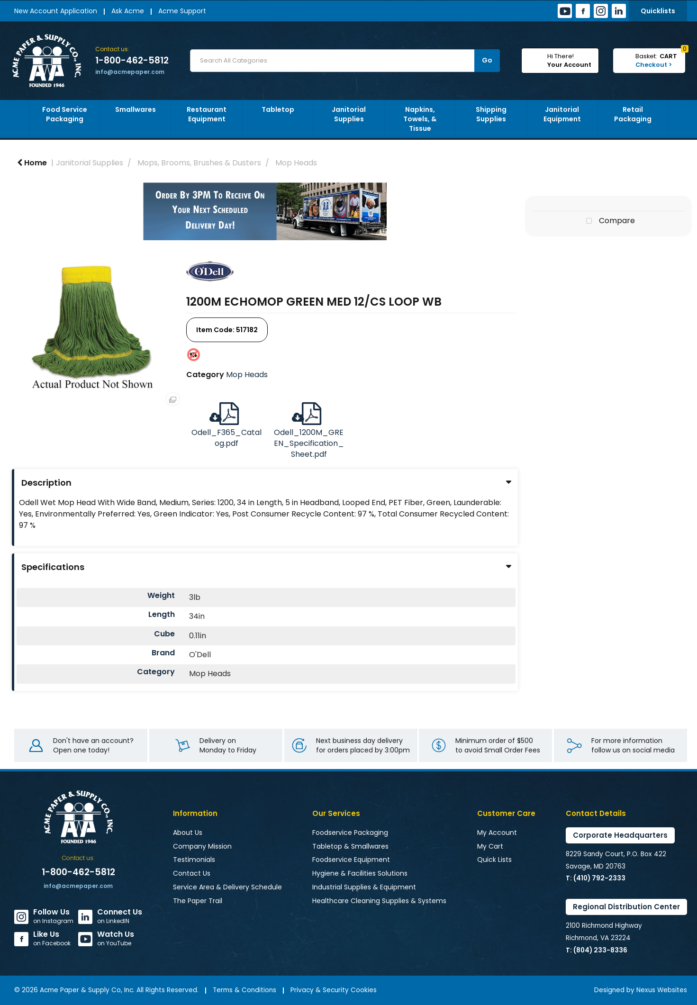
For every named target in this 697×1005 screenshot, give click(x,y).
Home (32, 162)
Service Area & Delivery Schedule (227, 887)
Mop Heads (296, 162)
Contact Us (191, 873)
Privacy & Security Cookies (333, 990)
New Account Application (55, 11)
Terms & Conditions (244, 990)
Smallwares (135, 109)
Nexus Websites (661, 990)
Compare (608, 221)
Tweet (608, 247)
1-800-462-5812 (132, 60)
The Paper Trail (197, 900)
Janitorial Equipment (562, 114)
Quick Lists (494, 859)
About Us (187, 832)
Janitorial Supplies (349, 114)
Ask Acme (127, 11)
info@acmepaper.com (129, 72)
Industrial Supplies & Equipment (364, 887)
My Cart (490, 846)
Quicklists (658, 11)
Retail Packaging (633, 114)
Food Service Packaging (64, 114)
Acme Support (182, 11)
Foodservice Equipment (351, 859)
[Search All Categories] (345, 60)
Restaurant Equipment (206, 114)
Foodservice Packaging (350, 832)
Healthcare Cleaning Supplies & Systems (379, 900)
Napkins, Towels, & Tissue (419, 119)
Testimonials (194, 859)
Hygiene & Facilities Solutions (359, 873)
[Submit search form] (487, 60)
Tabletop (278, 109)
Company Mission (202, 846)
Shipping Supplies (491, 114)
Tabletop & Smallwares (350, 846)
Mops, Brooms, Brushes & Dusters (199, 162)
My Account (497, 832)
